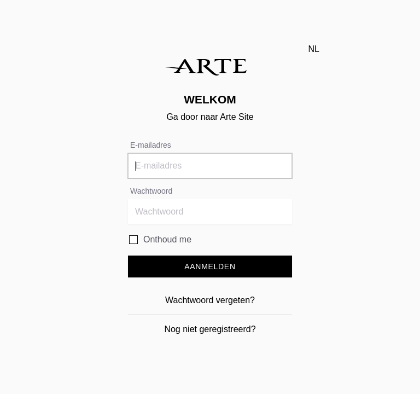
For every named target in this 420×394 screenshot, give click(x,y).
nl (313, 49)
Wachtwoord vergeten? (210, 300)
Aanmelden (209, 266)
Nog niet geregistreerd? (209, 329)
